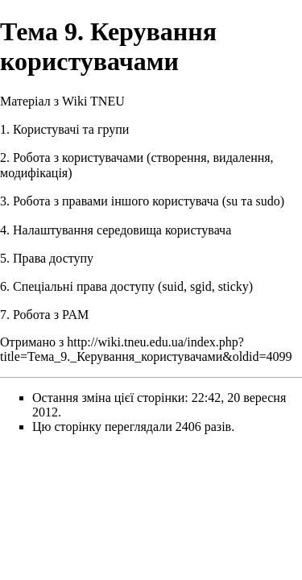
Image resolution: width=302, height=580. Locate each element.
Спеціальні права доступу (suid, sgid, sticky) (133, 286)
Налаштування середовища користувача (122, 230)
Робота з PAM (51, 314)
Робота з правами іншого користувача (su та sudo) (148, 201)
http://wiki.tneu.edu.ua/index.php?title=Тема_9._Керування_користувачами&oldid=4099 (146, 349)
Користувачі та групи (71, 129)
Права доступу (53, 258)
